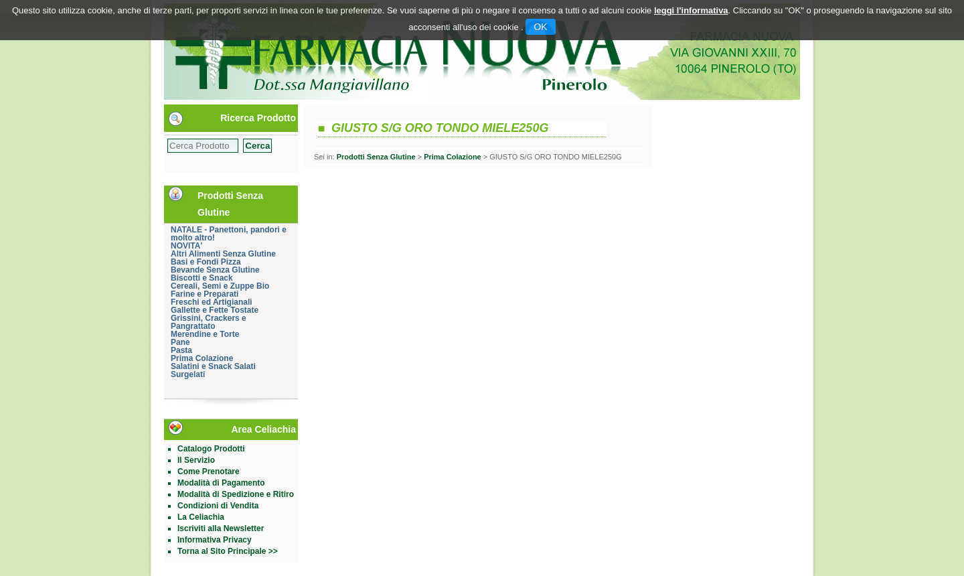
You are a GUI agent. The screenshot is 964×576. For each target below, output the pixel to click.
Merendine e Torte (205, 334)
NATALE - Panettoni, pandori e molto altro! (229, 233)
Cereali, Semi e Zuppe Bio (220, 286)
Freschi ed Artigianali (211, 302)
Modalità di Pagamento (221, 483)
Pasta (181, 350)
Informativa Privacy (214, 540)
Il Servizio (196, 460)
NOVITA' (186, 245)
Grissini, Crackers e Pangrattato (208, 322)
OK (540, 26)
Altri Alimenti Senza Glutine (223, 254)
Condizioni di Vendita (217, 505)
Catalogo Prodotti (211, 448)
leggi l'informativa (691, 10)
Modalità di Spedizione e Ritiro (235, 494)
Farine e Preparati (204, 294)
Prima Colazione (202, 358)
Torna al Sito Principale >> (227, 551)
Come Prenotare (208, 471)
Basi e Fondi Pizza (206, 262)
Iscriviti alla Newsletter (220, 528)
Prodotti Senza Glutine (376, 157)
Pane (180, 342)
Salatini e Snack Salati (213, 366)
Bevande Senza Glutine (215, 270)
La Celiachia (200, 517)
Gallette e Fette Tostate (214, 310)
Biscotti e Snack (202, 278)
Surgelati (188, 374)
